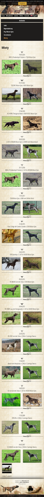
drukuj (3, 476)
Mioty (6, 38)
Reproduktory (8, 28)
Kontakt (26, 16)
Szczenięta (7, 35)
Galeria (16, 16)
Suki (5, 25)
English (33, 16)
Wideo (21, 16)
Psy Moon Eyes (9, 32)
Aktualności (9, 16)
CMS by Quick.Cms (22, 484)
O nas (3, 16)
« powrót (9, 476)
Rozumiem (22, 3)
